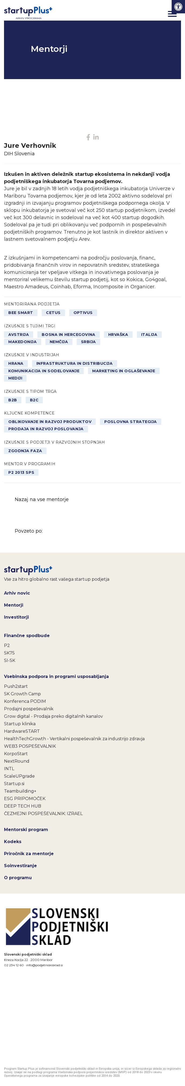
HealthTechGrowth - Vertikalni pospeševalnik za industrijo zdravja (74, 738)
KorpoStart (16, 753)
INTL (9, 768)
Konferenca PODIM (25, 701)
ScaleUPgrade (19, 776)
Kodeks (12, 841)
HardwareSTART (22, 731)
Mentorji (13, 605)
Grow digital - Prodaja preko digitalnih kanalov (53, 716)
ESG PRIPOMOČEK (24, 798)
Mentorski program (26, 829)
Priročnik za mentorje (29, 853)
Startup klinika (20, 723)
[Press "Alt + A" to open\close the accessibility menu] (178, 6)
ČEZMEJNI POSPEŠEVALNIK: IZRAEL (43, 813)
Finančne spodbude (27, 635)
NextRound (16, 761)
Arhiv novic (17, 593)
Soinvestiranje (20, 865)
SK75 (9, 653)
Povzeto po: (69, 531)
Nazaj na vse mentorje (42, 499)
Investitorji (16, 617)
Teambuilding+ (20, 791)
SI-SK (9, 660)
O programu (18, 877)
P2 (7, 645)
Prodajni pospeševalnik (28, 708)
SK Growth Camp (22, 693)
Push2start (16, 686)
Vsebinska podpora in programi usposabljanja (56, 676)
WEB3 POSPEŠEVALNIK (30, 746)
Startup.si (14, 783)
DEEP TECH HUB (22, 806)
